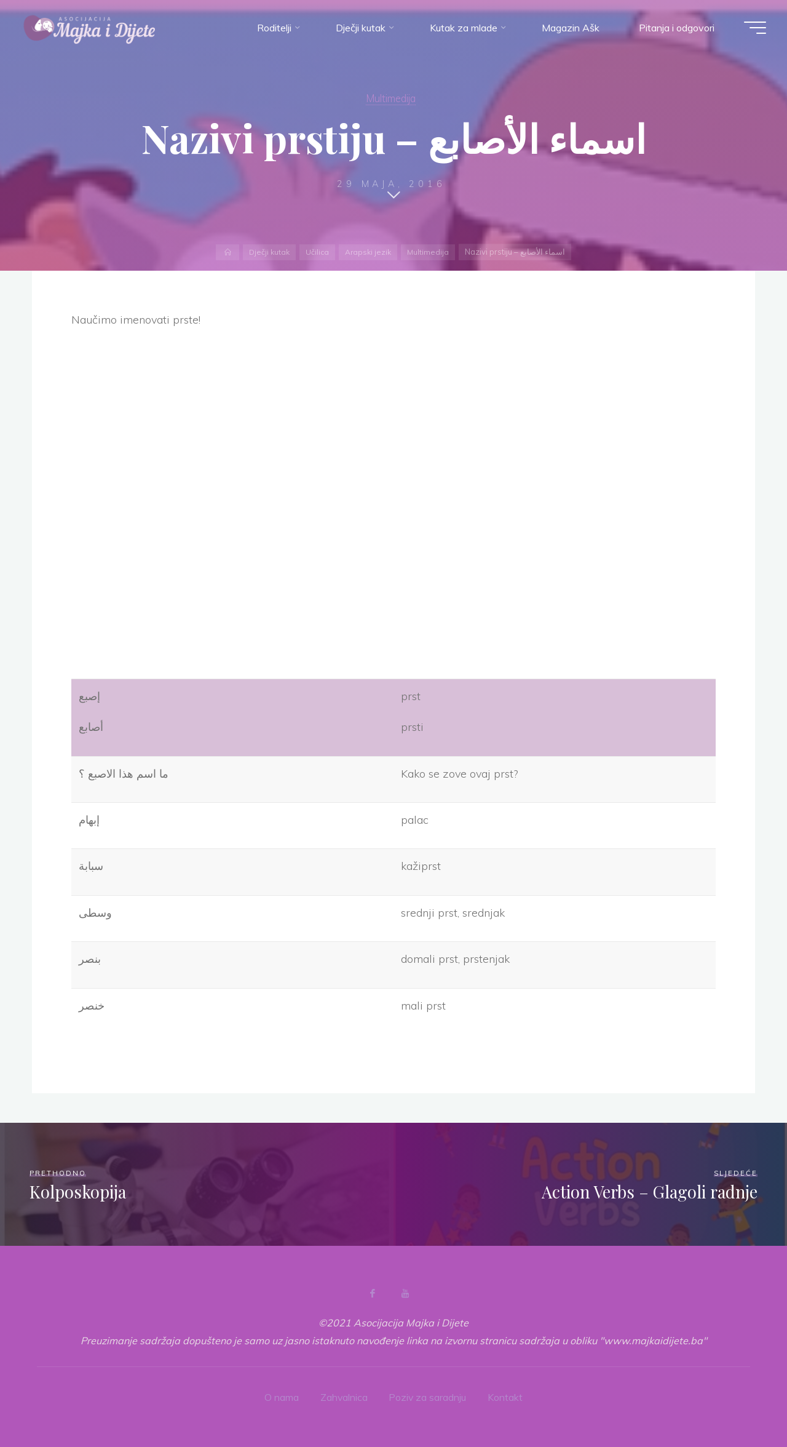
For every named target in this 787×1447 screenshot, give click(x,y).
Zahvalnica (344, 1396)
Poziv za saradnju (428, 1396)
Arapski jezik (369, 252)
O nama (281, 1396)
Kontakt (506, 1396)
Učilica (317, 252)
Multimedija (391, 98)
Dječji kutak (268, 252)
